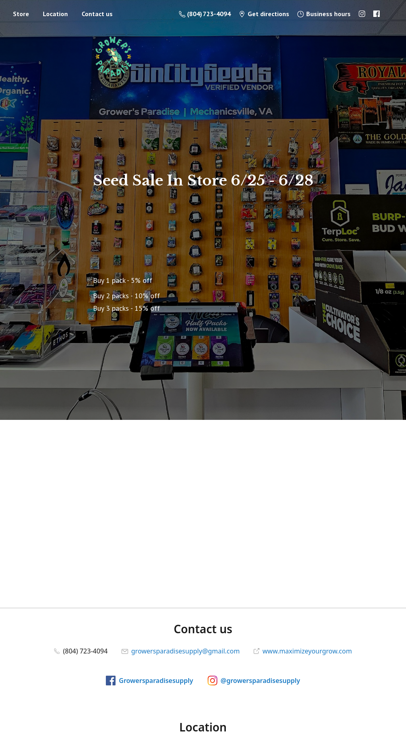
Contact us (97, 14)
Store (21, 14)
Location (55, 14)
